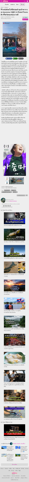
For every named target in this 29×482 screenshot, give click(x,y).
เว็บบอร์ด (7, 4)
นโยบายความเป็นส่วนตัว (16, 475)
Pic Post (22, 468)
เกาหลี (13, 103)
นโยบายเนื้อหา (23, 475)
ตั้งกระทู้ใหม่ (14, 464)
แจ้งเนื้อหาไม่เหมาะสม (14, 479)
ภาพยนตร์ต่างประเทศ (6, 192)
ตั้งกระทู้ (22, 4)
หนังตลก (13, 190)
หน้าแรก (2, 7)
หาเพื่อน (10, 468)
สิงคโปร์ (14, 192)
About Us (12, 477)
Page (19, 470)
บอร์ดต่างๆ (12, 4)
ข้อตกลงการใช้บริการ (6, 475)
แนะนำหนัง (6, 190)
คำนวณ (12, 470)
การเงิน (16, 470)
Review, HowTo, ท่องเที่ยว (17, 443)
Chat (13, 468)
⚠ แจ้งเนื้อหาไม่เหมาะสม (21, 195)
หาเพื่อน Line (17, 468)
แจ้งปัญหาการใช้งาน (24, 477)
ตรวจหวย (26, 468)
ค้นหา (17, 4)
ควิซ (9, 470)
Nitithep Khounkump (7, 18)
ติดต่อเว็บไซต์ (17, 477)
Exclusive (6, 7)
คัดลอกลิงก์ (25, 19)
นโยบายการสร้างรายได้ (5, 477)
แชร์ (25, 17)
